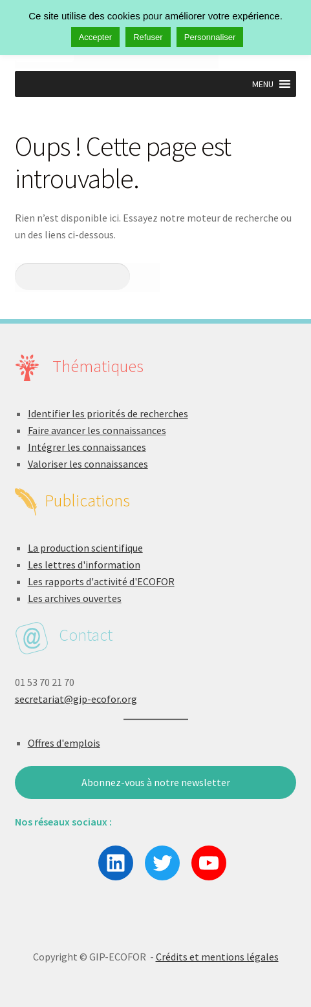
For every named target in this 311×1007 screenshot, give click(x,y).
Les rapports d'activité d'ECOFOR (101, 581)
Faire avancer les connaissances (97, 430)
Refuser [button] (148, 37)
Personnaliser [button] (210, 37)
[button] (262, 84)
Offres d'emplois (64, 742)
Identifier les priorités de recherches (108, 413)
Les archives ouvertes (75, 598)
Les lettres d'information (84, 564)
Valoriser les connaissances (88, 463)
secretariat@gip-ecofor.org (76, 698)
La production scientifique (85, 547)
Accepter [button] (95, 37)
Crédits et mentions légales (217, 956)
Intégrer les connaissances (87, 447)
